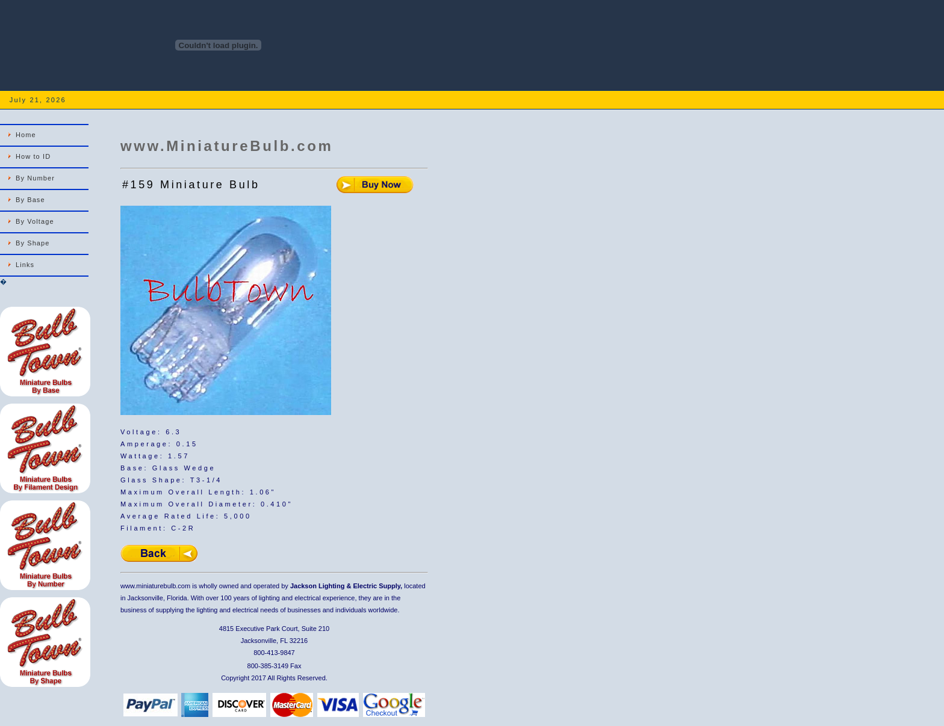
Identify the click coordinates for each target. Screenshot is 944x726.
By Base (30, 199)
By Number (35, 178)
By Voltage (35, 221)
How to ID (33, 156)
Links (25, 264)
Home (26, 134)
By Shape (33, 243)
